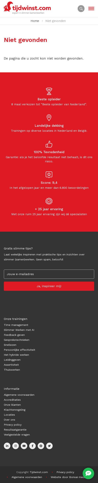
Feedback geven (14, 334)
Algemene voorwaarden (19, 394)
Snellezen (10, 344)
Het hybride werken (16, 354)
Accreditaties (12, 399)
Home (35, 21)
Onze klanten (12, 404)
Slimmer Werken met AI (19, 329)
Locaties (9, 414)
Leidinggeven (12, 359)
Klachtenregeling (14, 409)
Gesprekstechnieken (16, 339)
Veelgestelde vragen (17, 434)
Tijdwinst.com (39, 472)
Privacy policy (13, 424)
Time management (16, 324)
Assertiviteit (11, 364)
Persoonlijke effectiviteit (19, 349)
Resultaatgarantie (15, 429)
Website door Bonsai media (69, 477)
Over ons (9, 419)
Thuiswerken (12, 369)
